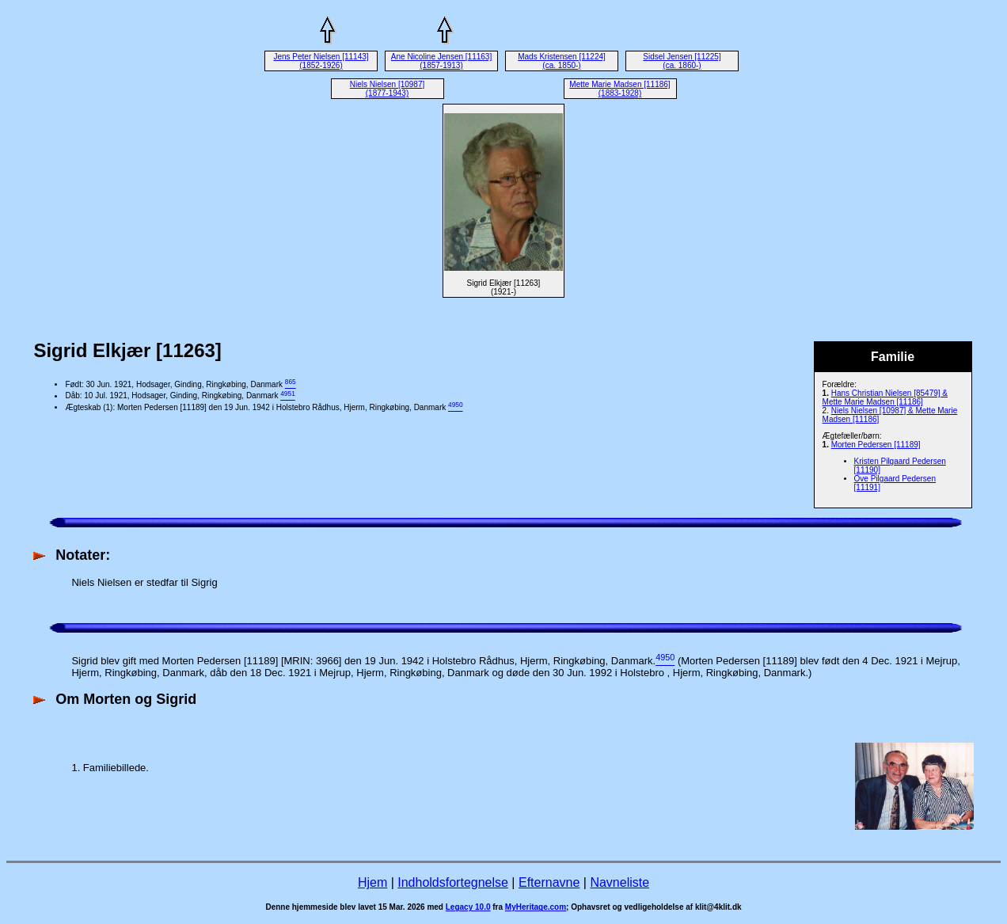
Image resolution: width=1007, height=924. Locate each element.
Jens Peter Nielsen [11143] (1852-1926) (320, 61)
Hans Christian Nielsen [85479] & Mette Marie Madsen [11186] (885, 397)
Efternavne (549, 882)
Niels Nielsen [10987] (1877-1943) (387, 88)
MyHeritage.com (535, 907)
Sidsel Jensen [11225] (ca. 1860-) (681, 61)
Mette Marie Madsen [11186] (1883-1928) (619, 88)
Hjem (372, 882)
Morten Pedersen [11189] (876, 444)
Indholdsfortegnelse (452, 882)
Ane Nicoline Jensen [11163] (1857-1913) (441, 61)
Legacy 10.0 (468, 907)
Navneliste (619, 882)
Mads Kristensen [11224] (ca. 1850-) (562, 61)
